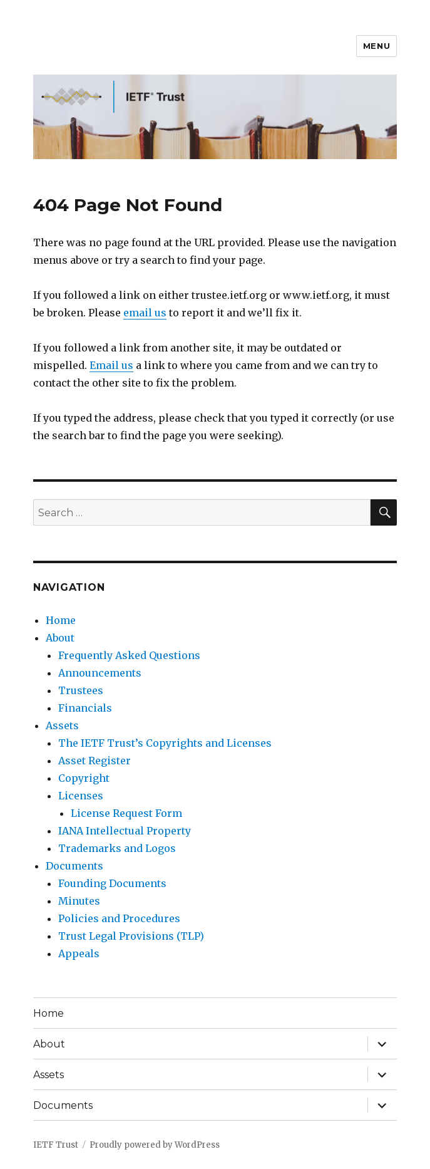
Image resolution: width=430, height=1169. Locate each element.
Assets (62, 725)
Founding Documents (112, 883)
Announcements (99, 673)
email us (144, 312)
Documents (74, 866)
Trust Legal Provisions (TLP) (131, 936)
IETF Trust (55, 1145)
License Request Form (126, 813)
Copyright (84, 778)
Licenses (80, 795)
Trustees (80, 690)
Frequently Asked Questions (129, 655)
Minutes (79, 901)
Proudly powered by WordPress (155, 1145)
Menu (376, 46)
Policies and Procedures (119, 918)
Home (61, 620)
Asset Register (94, 760)
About (60, 637)
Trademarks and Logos (117, 848)
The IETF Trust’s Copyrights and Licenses (165, 743)
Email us (111, 365)
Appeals (79, 953)
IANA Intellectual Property (124, 830)
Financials (85, 708)
